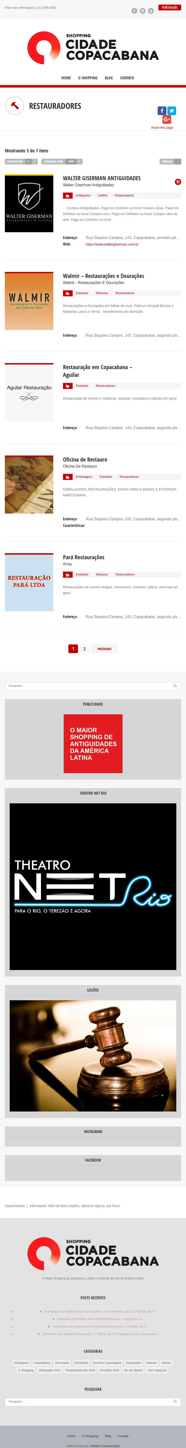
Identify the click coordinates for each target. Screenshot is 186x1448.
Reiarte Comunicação (105, 1438)
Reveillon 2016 (109, 1362)
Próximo (104, 642)
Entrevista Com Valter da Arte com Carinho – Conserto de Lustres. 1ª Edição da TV (100, 1304)
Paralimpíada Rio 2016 (80, 1362)
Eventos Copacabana (107, 1355)
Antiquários (21, 1355)
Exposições (133, 1355)
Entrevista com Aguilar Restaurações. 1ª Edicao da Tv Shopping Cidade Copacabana (100, 1326)
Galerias (151, 1355)
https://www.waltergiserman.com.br (112, 242)
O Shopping (88, 77)
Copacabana (42, 1355)
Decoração (62, 1355)
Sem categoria (157, 1362)
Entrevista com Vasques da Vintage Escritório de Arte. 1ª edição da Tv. (100, 1319)
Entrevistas (81, 1355)
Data (71, 161)
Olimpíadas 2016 (50, 1362)
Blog (109, 77)
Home (66, 77)
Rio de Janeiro (133, 1362)
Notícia (166, 1355)
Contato (127, 77)
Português (170, 7)
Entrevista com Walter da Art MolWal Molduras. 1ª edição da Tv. (100, 1312)
